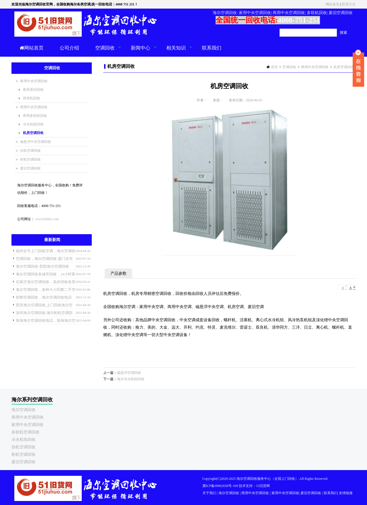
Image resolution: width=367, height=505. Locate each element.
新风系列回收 (33, 90)
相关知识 (175, 51)
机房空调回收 (343, 67)
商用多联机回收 (35, 116)
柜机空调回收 (30, 159)
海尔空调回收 (23, 410)
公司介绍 (69, 48)
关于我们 (209, 493)
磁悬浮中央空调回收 (35, 142)
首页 (274, 67)
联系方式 (349, 4)
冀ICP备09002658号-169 (220, 486)
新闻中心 (140, 51)
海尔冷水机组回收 (131, 379)
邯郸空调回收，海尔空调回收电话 (44, 297)
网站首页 (332, 4)
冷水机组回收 (33, 124)
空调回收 (104, 51)
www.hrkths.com (47, 219)
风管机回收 (31, 98)
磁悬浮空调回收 (129, 373)
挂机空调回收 (30, 151)
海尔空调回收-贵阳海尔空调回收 (42, 266)
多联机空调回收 (25, 432)
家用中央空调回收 (34, 81)
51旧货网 (263, 486)
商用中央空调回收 (315, 67)
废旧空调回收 (30, 168)
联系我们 (211, 48)
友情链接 (346, 493)
